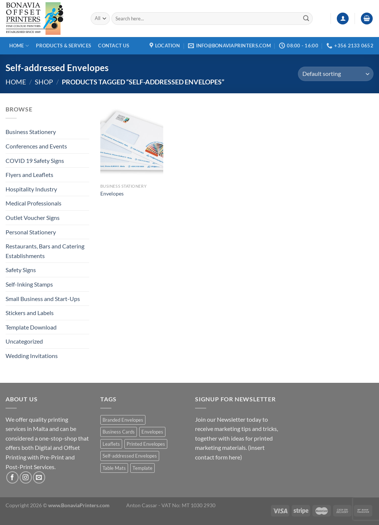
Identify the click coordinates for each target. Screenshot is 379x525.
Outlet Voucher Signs (33, 217)
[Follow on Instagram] (26, 477)
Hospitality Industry (31, 189)
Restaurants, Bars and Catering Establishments (45, 251)
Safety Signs (21, 269)
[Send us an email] (39, 477)
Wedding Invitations (32, 355)
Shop (44, 82)
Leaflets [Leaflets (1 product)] (111, 444)
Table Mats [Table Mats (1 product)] (114, 468)
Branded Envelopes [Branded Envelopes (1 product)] (123, 420)
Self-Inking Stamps (29, 284)
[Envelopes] (131, 142)
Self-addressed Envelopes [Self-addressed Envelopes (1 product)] (130, 456)
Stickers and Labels (30, 312)
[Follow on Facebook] (12, 477)
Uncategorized (24, 341)
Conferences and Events (36, 146)
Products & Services (63, 46)
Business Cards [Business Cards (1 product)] (119, 432)
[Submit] (306, 18)
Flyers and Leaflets (29, 174)
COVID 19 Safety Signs (35, 160)
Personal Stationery (31, 231)
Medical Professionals (33, 203)
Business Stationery (31, 131)
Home (19, 45)
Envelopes (112, 193)
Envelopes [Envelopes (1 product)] (152, 432)
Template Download (31, 327)
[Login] (343, 19)
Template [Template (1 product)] (142, 468)
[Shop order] (335, 74)
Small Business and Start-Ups (43, 298)
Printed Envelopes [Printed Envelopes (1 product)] (146, 444)
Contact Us (113, 46)
